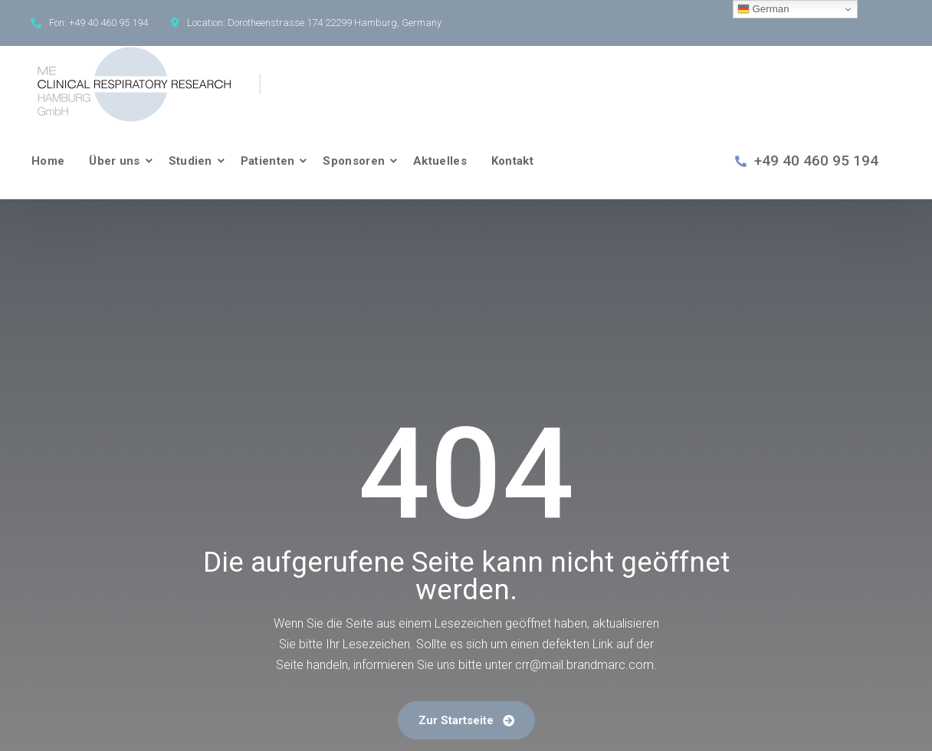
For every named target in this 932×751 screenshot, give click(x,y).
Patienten (268, 161)
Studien (190, 161)
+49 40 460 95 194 (108, 22)
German (763, 9)
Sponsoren (354, 161)
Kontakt (512, 161)
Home (47, 161)
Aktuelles (440, 161)
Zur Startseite (466, 720)
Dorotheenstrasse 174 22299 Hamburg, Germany (334, 22)
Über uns (114, 161)
